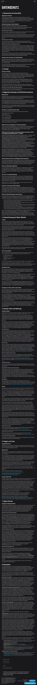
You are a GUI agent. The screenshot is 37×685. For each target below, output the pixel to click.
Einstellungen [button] (19, 680)
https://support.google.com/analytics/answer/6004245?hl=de (18, 360)
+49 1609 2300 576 (6, 662)
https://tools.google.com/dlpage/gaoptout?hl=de (23, 351)
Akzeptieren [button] (32, 680)
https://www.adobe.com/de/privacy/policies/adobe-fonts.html (12, 472)
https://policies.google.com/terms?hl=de (25, 498)
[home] (4, 1)
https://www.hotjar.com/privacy (28, 434)
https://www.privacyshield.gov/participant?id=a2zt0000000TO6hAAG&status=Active (20, 655)
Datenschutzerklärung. (4, 683)
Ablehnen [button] (25, 680)
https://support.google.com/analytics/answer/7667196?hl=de (22, 384)
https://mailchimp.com (22, 653)
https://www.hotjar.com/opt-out (23, 428)
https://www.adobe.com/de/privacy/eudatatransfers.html (23, 465)
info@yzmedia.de (6, 661)
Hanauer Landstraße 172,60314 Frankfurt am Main (7, 668)
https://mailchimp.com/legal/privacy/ (9, 654)
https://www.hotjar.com (29, 389)
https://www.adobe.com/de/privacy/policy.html (10, 474)
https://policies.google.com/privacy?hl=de (9, 498)
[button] (35, 1)
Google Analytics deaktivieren (24, 356)
